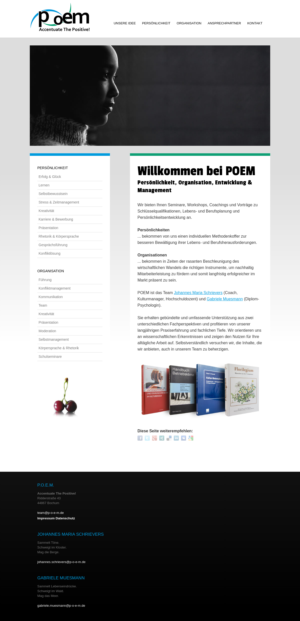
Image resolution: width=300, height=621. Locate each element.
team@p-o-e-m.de (50, 513)
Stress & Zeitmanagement (59, 202)
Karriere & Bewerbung (56, 219)
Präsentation (48, 228)
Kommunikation (51, 297)
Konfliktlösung (49, 253)
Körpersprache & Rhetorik (59, 348)
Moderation (47, 331)
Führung (45, 280)
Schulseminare (50, 357)
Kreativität (46, 211)
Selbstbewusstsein (53, 194)
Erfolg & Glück (50, 177)
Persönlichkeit (156, 23)
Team (43, 305)
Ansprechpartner (224, 23)
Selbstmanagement (54, 339)
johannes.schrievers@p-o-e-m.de (61, 562)
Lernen (44, 185)
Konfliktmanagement (55, 288)
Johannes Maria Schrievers (198, 293)
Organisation (189, 23)
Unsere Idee (125, 23)
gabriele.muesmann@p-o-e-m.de (61, 605)
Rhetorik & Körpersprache (59, 236)
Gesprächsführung (53, 245)
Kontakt (254, 23)
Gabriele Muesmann (225, 299)
